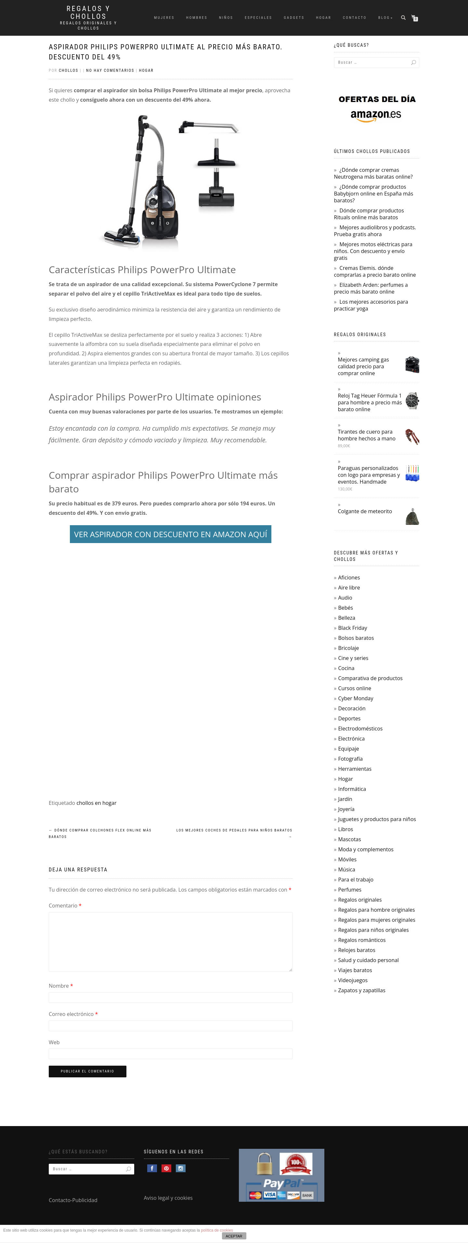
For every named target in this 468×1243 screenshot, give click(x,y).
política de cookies (217, 1230)
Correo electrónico (73, 1014)
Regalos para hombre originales (376, 909)
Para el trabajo (355, 879)
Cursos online (354, 688)
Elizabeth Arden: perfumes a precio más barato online (371, 288)
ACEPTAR (234, 1236)
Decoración (351, 708)
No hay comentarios (110, 70)
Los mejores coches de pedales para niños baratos (234, 833)
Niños (226, 18)
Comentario (65, 905)
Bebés (345, 607)
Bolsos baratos (356, 637)
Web (54, 1042)
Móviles (347, 859)
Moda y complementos (366, 849)
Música (346, 869)
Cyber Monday (355, 698)
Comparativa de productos (370, 678)
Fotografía (350, 758)
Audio (345, 597)
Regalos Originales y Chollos (88, 26)
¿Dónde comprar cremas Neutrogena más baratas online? (373, 173)
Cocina (346, 668)
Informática (352, 789)
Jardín (345, 799)
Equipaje (348, 748)
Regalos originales (360, 899)
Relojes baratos (356, 950)
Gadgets (294, 18)
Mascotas (349, 839)
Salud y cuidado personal (368, 960)
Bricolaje (348, 648)
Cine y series (353, 658)
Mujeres (164, 18)
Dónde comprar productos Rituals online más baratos (369, 214)
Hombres (197, 18)
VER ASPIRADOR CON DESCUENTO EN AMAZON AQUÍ (170, 534)
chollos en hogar (96, 802)
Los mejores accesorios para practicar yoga (371, 305)
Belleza (346, 617)
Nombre (61, 985)
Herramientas (354, 768)
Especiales (258, 18)
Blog (384, 18)
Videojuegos (353, 980)
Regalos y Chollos (88, 12)
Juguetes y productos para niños (377, 819)
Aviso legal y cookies (168, 1197)
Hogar (323, 18)
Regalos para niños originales (373, 929)
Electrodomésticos (360, 728)
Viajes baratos (355, 970)
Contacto (355, 18)
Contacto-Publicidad (73, 1200)
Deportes (349, 718)
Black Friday (352, 627)
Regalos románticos (361, 940)
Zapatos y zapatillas (361, 990)
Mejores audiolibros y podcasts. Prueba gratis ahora (375, 231)
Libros (345, 829)
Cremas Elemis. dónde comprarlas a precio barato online (375, 271)
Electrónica (351, 738)
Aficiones (349, 577)
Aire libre (349, 587)
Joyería (346, 809)
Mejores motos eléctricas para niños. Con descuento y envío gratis (373, 251)
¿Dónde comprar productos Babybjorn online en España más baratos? (373, 193)
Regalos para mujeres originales (376, 919)
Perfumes (349, 889)
